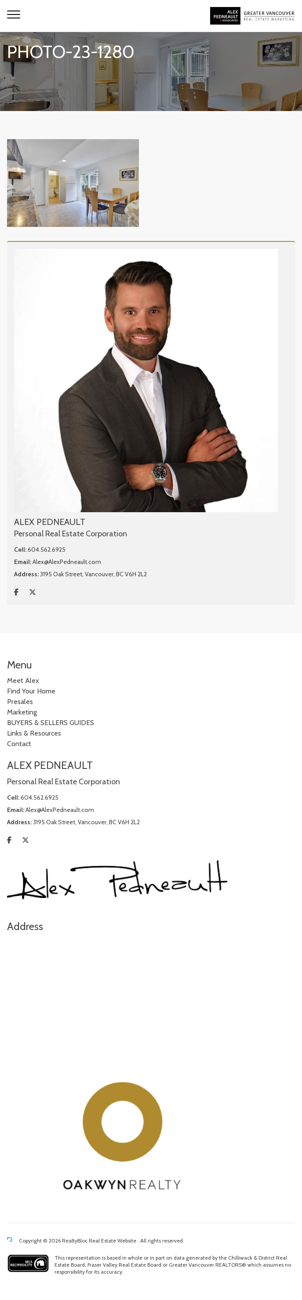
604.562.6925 (46, 549)
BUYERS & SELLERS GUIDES (50, 722)
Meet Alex (23, 680)
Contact (19, 744)
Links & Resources (34, 733)
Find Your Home (31, 691)
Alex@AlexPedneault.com (67, 562)
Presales (20, 701)
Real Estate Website (113, 1241)
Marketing (22, 712)
